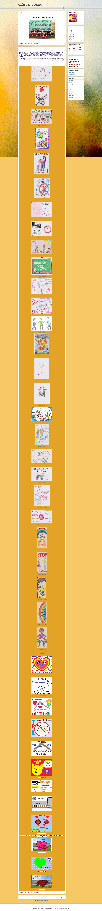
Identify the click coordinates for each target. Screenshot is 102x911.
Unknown (72, 72)
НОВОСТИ (22, 8)
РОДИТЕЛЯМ (68, 8)
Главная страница (41, 897)
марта (70, 86)
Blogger (67, 908)
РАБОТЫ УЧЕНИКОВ (31, 8)
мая (69, 82)
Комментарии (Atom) (45, 900)
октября (70, 93)
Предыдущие (61, 897)
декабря (70, 91)
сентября (71, 80)
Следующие (22, 897)
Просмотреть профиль (73, 74)
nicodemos (59, 908)
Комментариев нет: (37, 43)
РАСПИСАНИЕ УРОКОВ (44, 8)
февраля (70, 89)
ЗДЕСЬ (25, 59)
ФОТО (60, 8)
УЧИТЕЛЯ (54, 8)
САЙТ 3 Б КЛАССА (30, 4)
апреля (70, 84)
